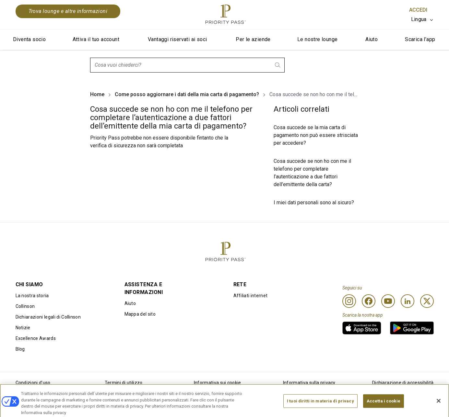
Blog (20, 349)
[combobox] (187, 65)
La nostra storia (32, 295)
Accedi (418, 10)
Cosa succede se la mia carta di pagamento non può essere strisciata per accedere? (316, 135)
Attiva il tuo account (96, 39)
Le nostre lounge (317, 39)
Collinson (25, 306)
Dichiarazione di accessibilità (403, 382)
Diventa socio (29, 39)
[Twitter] (427, 301)
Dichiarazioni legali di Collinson (48, 317)
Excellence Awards (36, 338)
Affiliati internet (250, 295)
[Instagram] (349, 301)
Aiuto (371, 39)
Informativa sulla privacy (309, 382)
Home (97, 94)
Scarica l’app (420, 39)
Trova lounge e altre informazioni (68, 11)
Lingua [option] (419, 19)
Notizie (23, 327)
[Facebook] (368, 301)
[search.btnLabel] (278, 65)
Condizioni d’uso (33, 382)
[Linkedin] (407, 301)
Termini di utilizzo (124, 382)
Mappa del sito (140, 314)
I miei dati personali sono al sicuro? (314, 202)
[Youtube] (388, 301)
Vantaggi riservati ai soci (177, 39)
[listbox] (422, 19)
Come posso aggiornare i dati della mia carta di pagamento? (187, 94)
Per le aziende (253, 39)
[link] (361, 327)
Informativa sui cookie (217, 382)
